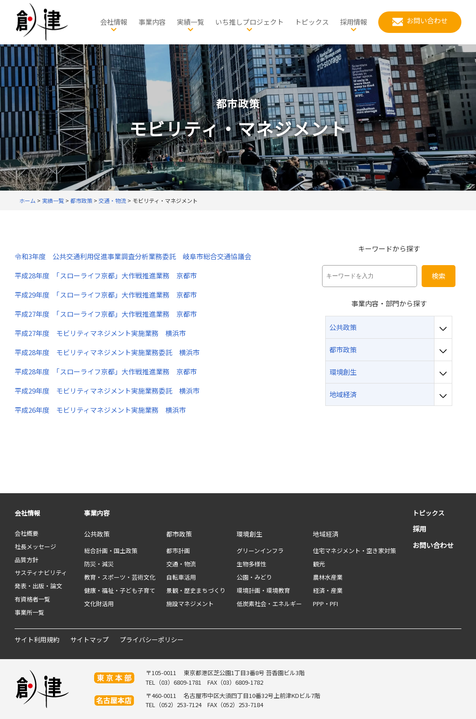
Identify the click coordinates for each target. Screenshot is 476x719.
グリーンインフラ (260, 550)
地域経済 (325, 533)
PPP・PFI (325, 603)
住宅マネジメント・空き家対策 (354, 550)
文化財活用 (99, 603)
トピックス (428, 512)
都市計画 (178, 550)
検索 (438, 276)
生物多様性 (251, 563)
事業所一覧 (29, 612)
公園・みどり (254, 577)
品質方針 (26, 559)
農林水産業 (328, 577)
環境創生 (249, 533)
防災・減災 (99, 563)
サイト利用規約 (37, 639)
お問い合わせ (433, 545)
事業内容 (97, 512)
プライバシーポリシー (152, 639)
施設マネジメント (190, 603)
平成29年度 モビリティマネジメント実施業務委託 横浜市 (110, 391)
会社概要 (26, 533)
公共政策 (97, 533)
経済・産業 (328, 590)
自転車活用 (181, 577)
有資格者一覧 (32, 599)
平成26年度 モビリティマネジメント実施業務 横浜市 (100, 410)
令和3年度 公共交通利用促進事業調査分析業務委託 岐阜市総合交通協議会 (133, 256)
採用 (419, 528)
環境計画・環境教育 (263, 590)
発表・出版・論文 (38, 585)
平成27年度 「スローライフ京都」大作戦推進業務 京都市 (106, 314)
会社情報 (27, 512)
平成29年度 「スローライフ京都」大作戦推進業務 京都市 (106, 295)
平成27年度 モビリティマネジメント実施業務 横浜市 (100, 333)
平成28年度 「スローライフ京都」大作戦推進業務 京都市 (106, 276)
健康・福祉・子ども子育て (119, 590)
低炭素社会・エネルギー (269, 603)
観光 (319, 563)
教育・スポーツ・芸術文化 (119, 577)
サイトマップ (89, 639)
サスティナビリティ (41, 572)
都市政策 (179, 533)
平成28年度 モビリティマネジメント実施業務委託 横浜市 (107, 352)
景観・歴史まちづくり (196, 590)
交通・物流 (181, 563)
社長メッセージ (35, 546)
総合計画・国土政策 (111, 550)
